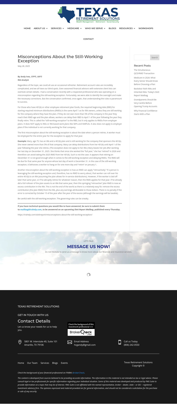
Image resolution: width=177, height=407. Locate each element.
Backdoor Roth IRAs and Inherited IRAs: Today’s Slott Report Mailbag (146, 92)
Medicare (73, 28)
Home (27, 28)
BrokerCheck (78, 372)
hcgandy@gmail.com (85, 344)
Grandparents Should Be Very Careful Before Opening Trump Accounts (145, 103)
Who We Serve (94, 28)
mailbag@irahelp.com (31, 209)
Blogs (112, 28)
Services (56, 28)
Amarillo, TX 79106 (34, 344)
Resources (126, 28)
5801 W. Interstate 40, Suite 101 (40, 341)
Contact (88, 39)
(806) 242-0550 (131, 344)
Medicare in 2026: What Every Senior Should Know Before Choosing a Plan (146, 81)
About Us (39, 28)
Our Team (32, 363)
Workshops (145, 28)
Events (64, 363)
